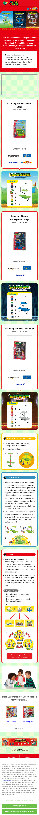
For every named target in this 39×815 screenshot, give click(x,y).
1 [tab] (16, 728)
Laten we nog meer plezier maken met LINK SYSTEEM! (19, 656)
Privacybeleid (29, 757)
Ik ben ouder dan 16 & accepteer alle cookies (19, 811)
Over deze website (9, 757)
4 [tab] (23, 728)
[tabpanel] (11, 713)
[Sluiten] (36, 761)
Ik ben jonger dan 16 (19, 805)
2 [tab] (18, 728)
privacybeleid (7, 780)
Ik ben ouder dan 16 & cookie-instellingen (19, 800)
